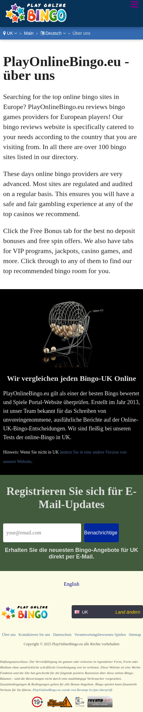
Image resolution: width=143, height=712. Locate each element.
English (71, 584)
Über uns (9, 634)
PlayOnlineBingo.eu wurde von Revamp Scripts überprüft (73, 690)
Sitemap (135, 634)
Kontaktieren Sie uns (34, 634)
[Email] (42, 532)
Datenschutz (62, 634)
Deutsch (53, 33)
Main (28, 33)
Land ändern (127, 612)
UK (10, 33)
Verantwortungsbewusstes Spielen (100, 634)
